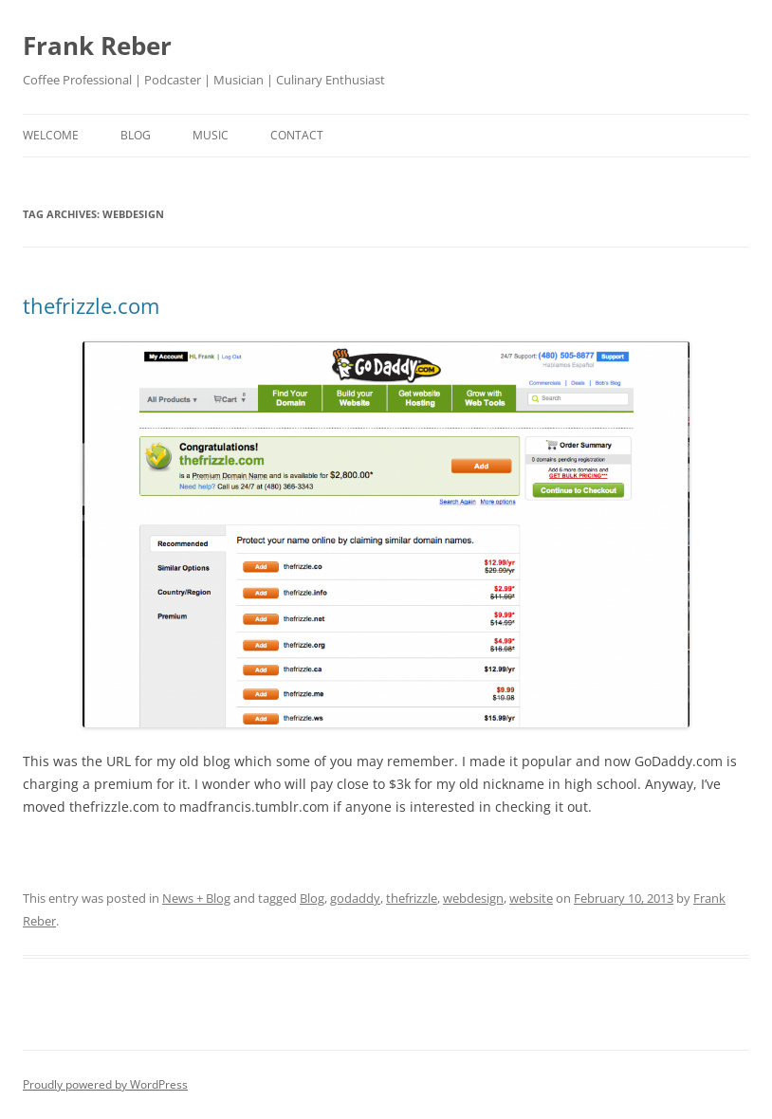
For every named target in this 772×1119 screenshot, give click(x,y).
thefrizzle (411, 898)
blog (135, 135)
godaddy (355, 898)
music (211, 135)
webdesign (473, 898)
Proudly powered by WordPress (105, 1084)
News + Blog (196, 898)
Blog (312, 898)
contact (296, 135)
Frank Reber (97, 45)
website (531, 898)
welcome (51, 135)
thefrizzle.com (91, 305)
